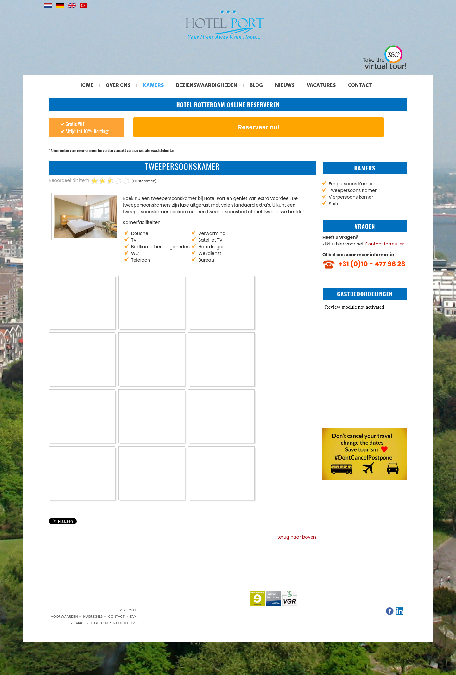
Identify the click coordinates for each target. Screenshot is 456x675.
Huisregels (93, 616)
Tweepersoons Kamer (353, 190)
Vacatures (321, 85)
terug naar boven (296, 537)
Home (85, 85)
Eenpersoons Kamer (351, 184)
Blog (256, 85)
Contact (360, 85)
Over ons (118, 85)
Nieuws (284, 85)
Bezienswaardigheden (206, 85)
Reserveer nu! (259, 127)
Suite (334, 204)
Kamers (153, 85)
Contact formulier (384, 244)
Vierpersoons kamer (351, 197)
